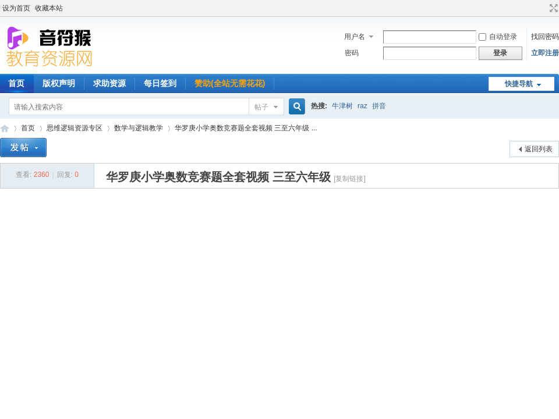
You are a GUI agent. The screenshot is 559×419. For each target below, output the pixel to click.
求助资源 (109, 83)
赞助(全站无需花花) (229, 83)
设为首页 (16, 8)
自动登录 (498, 37)
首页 (28, 128)
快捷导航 (519, 84)
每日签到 (160, 83)
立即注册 (545, 53)
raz (362, 106)
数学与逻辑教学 (138, 128)
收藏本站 (49, 8)
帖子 (261, 107)
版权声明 (59, 83)
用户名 (354, 37)
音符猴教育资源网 (4, 128)
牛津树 (342, 106)
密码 (352, 53)
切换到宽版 (552, 8)
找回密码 (545, 37)
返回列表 (539, 149)
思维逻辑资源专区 (74, 128)
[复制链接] (350, 179)
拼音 (379, 106)
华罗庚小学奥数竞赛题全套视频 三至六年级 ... (246, 128)
